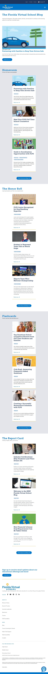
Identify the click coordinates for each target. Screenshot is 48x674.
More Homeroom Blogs (23, 178)
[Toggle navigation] (45, 7)
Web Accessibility (6, 634)
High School (5, 646)
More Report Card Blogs (23, 552)
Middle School (5, 650)
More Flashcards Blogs (23, 427)
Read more (6, 59)
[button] (26, 2)
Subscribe (6, 575)
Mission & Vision (5, 602)
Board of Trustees (6, 606)
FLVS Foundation (5, 618)
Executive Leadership (6, 609)
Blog (3, 625)
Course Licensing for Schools (8, 628)
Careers (35, 1)
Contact (30, 1)
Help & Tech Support (6, 631)
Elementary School (6, 653)
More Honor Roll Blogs (23, 305)
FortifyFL (4, 638)
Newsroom (4, 612)
